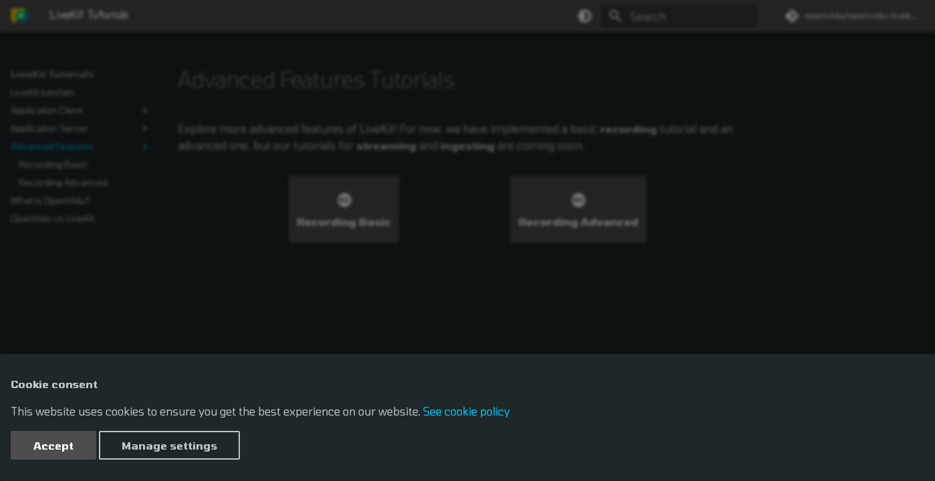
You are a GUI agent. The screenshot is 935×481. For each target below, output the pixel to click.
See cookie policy (466, 411)
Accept (53, 445)
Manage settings (169, 445)
